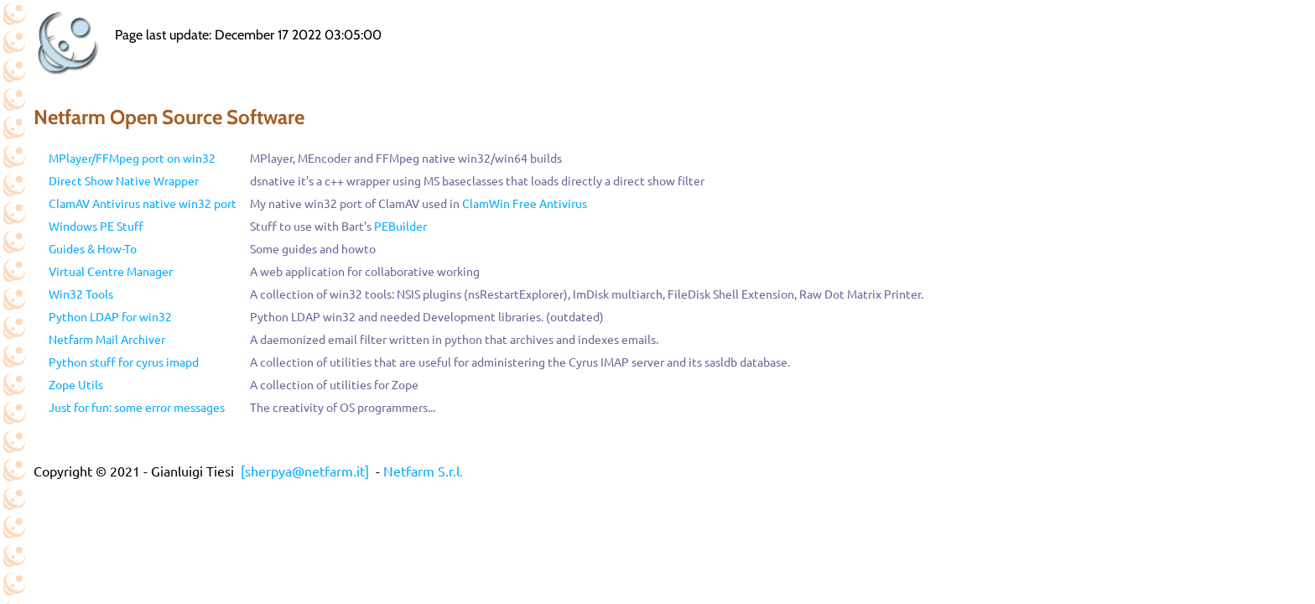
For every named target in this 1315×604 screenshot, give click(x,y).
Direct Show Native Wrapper (124, 180)
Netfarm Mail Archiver (107, 338)
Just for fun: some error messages (137, 406)
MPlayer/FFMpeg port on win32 (132, 157)
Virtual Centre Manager (111, 271)
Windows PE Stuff (96, 225)
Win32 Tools (81, 293)
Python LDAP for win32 (110, 316)
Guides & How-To (93, 248)
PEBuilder (400, 225)
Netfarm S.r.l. (423, 470)
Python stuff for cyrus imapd (124, 361)
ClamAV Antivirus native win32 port (142, 203)
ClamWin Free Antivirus (524, 203)
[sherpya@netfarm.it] (305, 470)
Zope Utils (76, 384)
